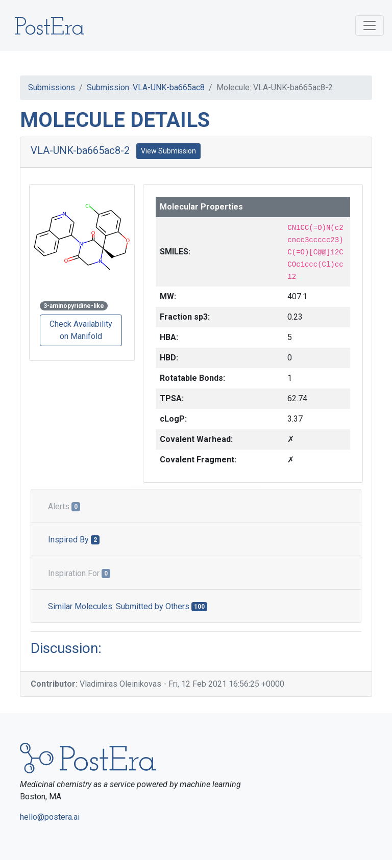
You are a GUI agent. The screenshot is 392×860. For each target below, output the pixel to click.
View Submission (168, 151)
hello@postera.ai (50, 817)
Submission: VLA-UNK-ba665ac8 (146, 87)
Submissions (51, 87)
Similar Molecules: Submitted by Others (127, 606)
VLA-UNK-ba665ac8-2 (80, 150)
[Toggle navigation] (369, 25)
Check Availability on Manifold (81, 330)
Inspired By (74, 539)
